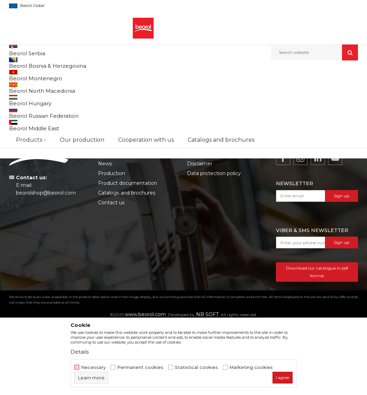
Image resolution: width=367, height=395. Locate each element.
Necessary (93, 367)
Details (80, 351)
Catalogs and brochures (126, 264)
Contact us (111, 273)
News (105, 234)
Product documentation (127, 254)
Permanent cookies (140, 367)
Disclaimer (199, 234)
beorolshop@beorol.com (46, 264)
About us (109, 225)
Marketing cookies (251, 367)
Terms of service (207, 225)
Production (111, 244)
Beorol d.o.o (20, 75)
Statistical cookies (196, 367)
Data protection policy (214, 244)
